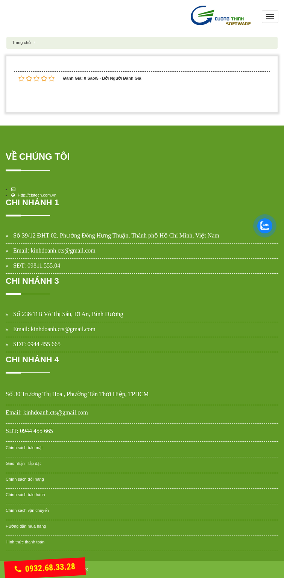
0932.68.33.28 (45, 568)
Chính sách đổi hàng (25, 479)
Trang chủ (21, 42)
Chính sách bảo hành (25, 494)
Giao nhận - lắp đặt (23, 463)
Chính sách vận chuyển (27, 510)
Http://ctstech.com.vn (37, 195)
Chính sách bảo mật (24, 447)
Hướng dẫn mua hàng (26, 526)
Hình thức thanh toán (25, 542)
